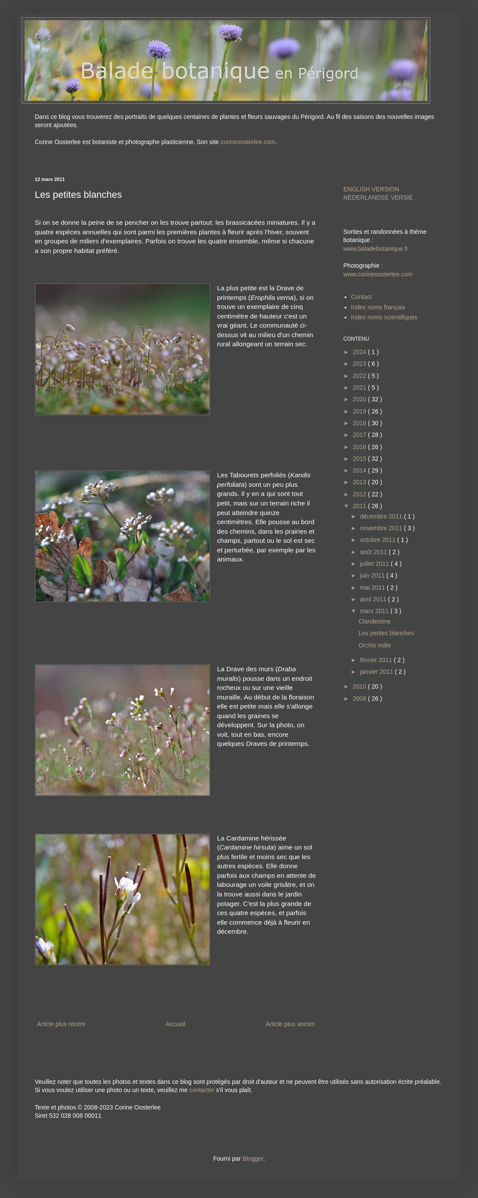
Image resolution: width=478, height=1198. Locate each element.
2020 (360, 399)
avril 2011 (374, 599)
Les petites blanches (386, 633)
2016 (360, 446)
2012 (360, 494)
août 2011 (374, 551)
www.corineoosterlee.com (378, 274)
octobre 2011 (378, 539)
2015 (360, 458)
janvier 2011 (377, 671)
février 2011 (377, 659)
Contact (361, 296)
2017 (360, 434)
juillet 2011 (375, 563)
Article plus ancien (290, 1024)
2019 (360, 411)
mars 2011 (375, 610)
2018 (360, 423)
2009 (360, 698)
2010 (360, 686)
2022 (360, 375)
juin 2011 (373, 575)
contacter (202, 1089)
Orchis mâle (374, 645)
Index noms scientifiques (384, 317)
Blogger (252, 1158)
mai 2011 (373, 587)
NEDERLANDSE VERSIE (378, 197)
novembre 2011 (382, 528)
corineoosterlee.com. (248, 141)
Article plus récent (61, 1024)
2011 (360, 505)
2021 (360, 387)
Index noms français (378, 307)
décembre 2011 (382, 516)
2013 (360, 482)
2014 (360, 470)
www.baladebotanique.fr (375, 248)
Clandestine (374, 621)
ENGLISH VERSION (371, 189)
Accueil (175, 1024)
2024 (360, 351)
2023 (360, 363)
